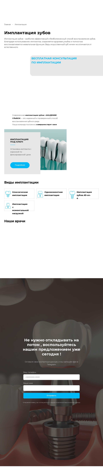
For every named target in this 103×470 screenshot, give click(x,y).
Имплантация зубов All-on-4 (84, 195)
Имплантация (21, 24)
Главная (7, 24)
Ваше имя (28, 383)
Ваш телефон (29, 372)
